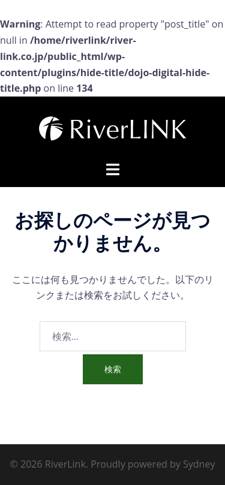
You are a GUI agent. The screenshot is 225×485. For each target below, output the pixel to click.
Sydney (199, 464)
